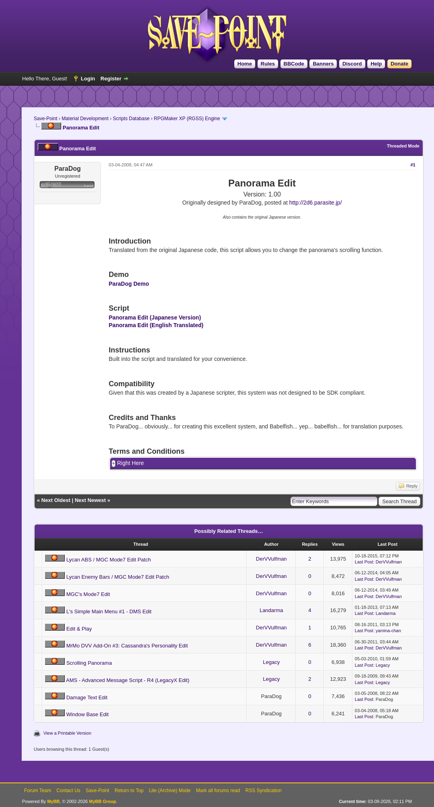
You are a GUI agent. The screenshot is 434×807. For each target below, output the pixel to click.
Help (376, 64)
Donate (399, 64)
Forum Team (37, 791)
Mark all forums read (218, 791)
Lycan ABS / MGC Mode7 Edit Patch (108, 560)
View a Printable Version (67, 733)
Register (110, 79)
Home (244, 64)
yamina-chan (388, 631)
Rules (268, 64)
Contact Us (68, 791)
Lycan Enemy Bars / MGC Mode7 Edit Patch (117, 577)
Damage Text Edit (86, 698)
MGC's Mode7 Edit (88, 595)
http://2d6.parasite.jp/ (315, 202)
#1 (412, 164)
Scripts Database (131, 118)
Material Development (84, 118)
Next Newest (90, 501)
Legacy (271, 663)
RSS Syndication (264, 791)
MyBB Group (102, 801)
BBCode (294, 64)
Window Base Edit (87, 715)
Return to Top (129, 791)
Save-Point (45, 118)
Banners (323, 64)
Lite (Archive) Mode (169, 791)
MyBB (53, 801)
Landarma (271, 611)
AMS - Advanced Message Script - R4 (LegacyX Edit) (127, 681)
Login (88, 79)
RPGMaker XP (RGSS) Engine (187, 118)
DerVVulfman (271, 559)
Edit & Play (79, 629)
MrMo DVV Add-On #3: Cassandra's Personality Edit (127, 646)
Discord (352, 64)
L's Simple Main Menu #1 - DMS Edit (108, 612)
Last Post (364, 562)
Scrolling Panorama (89, 663)
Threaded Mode (403, 145)
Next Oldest (55, 501)
